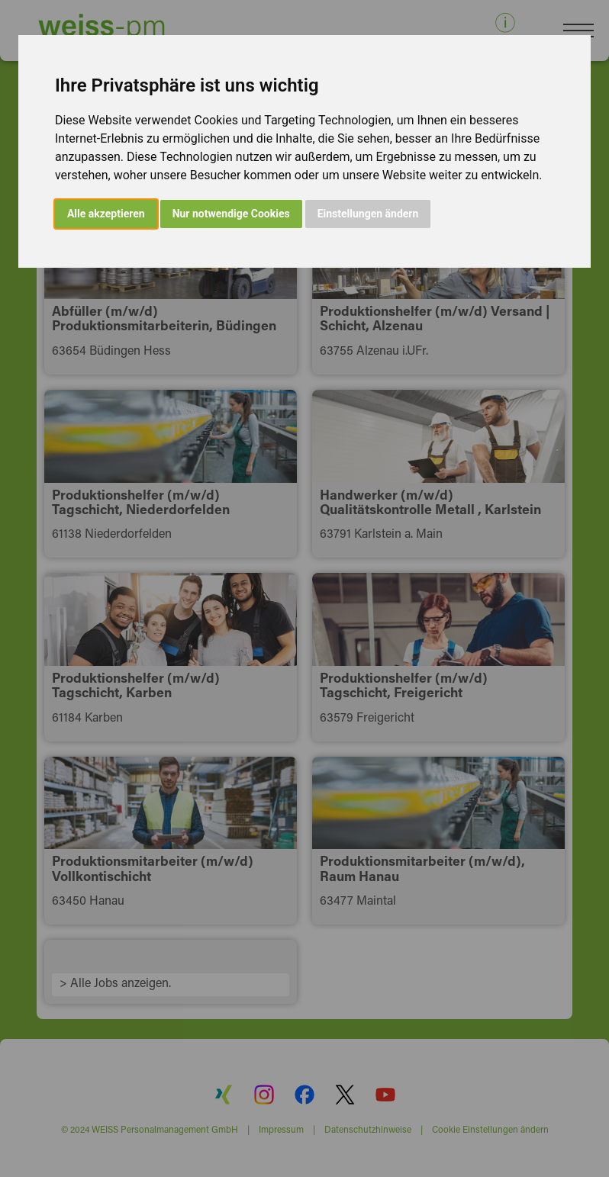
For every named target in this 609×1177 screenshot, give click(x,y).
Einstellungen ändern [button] (368, 213)
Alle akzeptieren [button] (106, 213)
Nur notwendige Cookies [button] (231, 213)
